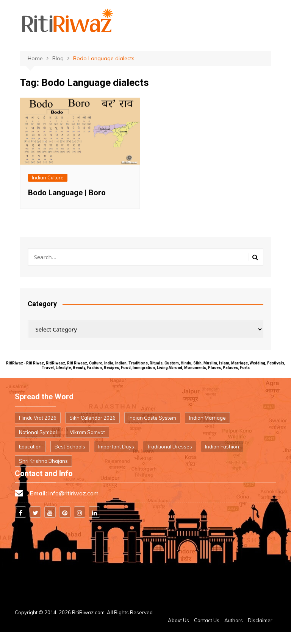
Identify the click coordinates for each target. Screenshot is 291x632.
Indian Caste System (152, 418)
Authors (233, 620)
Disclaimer (260, 620)
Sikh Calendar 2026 (92, 418)
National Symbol (38, 432)
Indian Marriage (207, 418)
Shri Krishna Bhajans (43, 461)
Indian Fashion (222, 447)
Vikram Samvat (87, 432)
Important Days (116, 447)
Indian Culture (48, 177)
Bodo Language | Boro (67, 192)
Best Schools (70, 447)
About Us (178, 620)
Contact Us (206, 620)
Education (30, 447)
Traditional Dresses (169, 447)
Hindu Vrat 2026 (37, 418)
